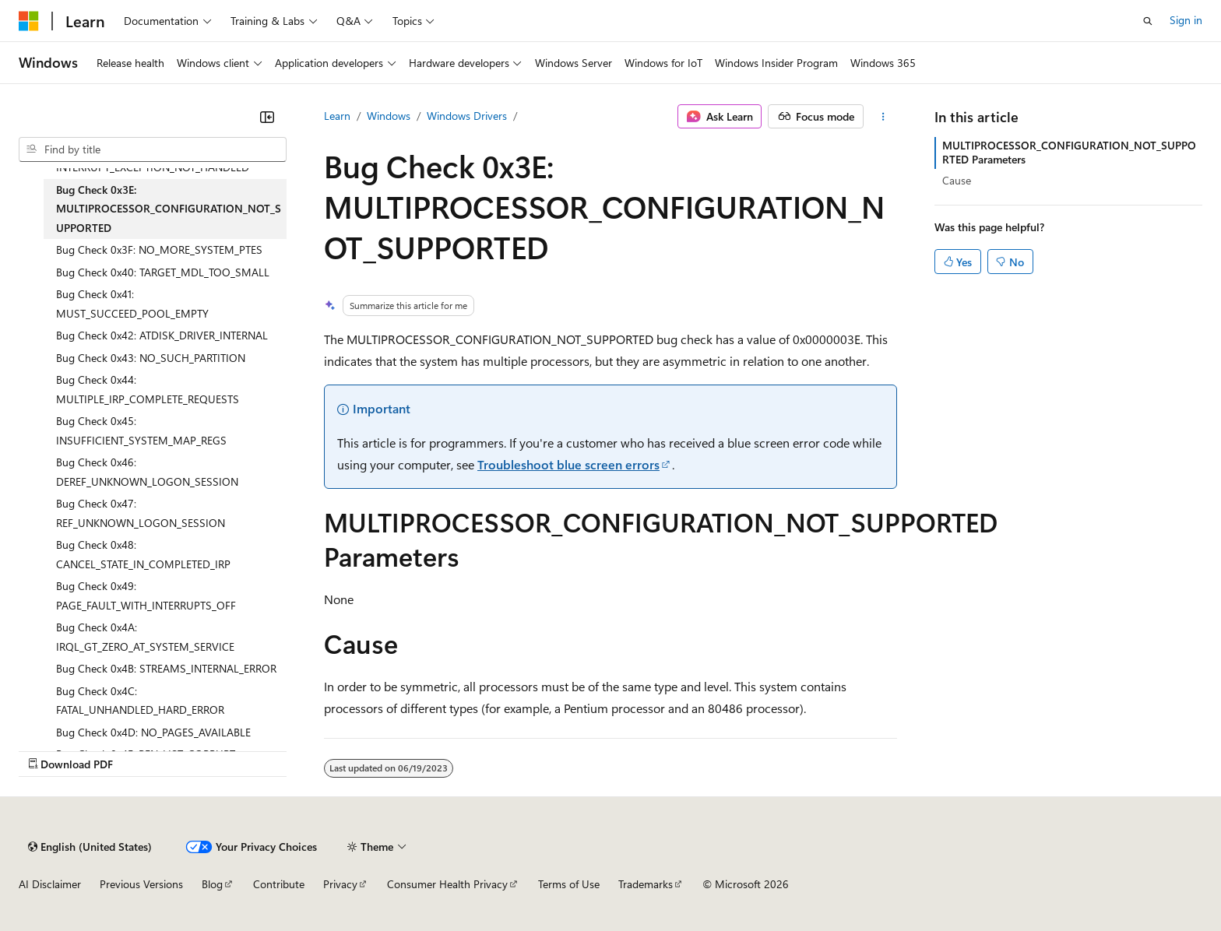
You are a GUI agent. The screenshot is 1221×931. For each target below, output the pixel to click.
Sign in (1186, 19)
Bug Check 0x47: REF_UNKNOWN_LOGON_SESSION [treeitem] (140, 513)
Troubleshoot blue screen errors (568, 464)
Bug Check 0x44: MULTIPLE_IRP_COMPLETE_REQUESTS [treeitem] (147, 389)
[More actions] (883, 116)
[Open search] (1147, 21)
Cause (956, 180)
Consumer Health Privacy (447, 884)
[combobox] (153, 149)
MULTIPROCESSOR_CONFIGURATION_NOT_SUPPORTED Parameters (1069, 152)
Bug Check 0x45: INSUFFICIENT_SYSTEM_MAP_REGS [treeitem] (141, 430)
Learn (337, 115)
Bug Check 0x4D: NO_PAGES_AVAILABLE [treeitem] (153, 732)
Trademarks (645, 884)
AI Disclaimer (50, 884)
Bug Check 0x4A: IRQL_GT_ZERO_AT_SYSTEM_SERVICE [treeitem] (145, 637)
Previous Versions (141, 884)
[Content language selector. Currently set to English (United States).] (90, 846)
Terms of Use (569, 884)
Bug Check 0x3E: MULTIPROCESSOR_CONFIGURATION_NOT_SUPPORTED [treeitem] (168, 208)
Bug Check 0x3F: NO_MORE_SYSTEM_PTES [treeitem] (159, 249)
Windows (388, 115)
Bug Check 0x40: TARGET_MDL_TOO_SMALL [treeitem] (162, 272)
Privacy (340, 884)
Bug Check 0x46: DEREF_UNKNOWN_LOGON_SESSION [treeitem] (147, 472)
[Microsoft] (29, 21)
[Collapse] (267, 117)
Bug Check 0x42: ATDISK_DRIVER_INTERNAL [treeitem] (162, 335)
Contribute (278, 884)
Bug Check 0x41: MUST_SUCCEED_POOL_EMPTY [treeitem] (132, 303)
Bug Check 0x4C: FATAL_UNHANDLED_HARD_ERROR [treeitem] (140, 700)
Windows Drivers (467, 115)
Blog (212, 884)
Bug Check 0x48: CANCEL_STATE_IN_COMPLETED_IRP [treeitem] (143, 554)
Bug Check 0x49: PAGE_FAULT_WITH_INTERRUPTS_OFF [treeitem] (146, 595)
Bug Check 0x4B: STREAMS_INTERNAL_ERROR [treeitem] (166, 668)
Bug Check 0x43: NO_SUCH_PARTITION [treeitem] (150, 357)
